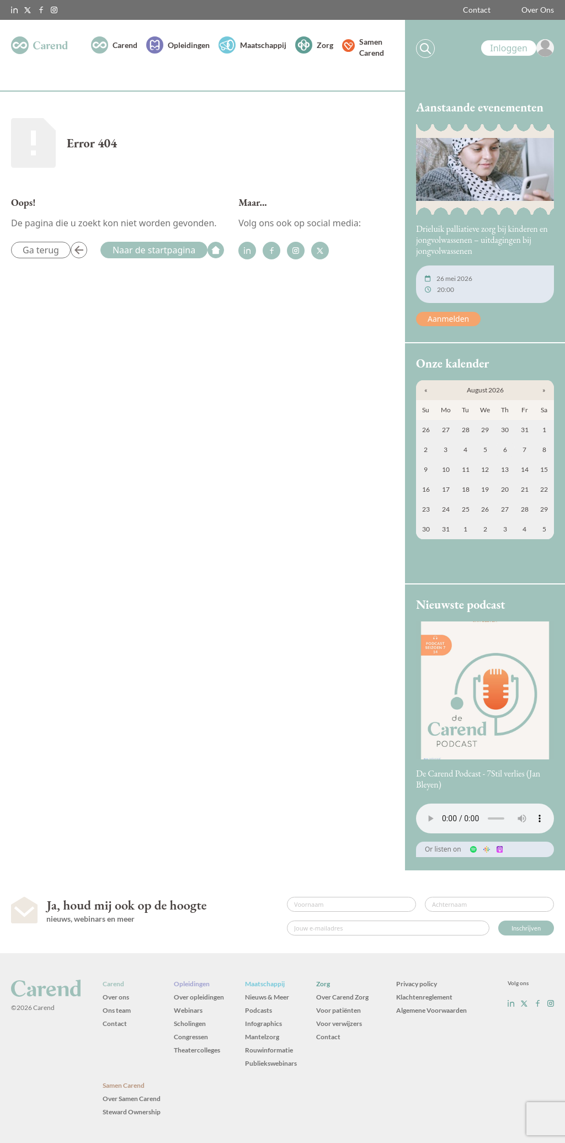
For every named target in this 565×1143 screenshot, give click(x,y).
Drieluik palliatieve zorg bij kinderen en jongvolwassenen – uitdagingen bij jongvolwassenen (482, 240)
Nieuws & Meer (267, 997)
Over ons (116, 997)
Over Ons (537, 9)
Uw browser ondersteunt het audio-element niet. (485, 818)
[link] (517, 48)
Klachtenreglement (424, 997)
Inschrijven (526, 928)
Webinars (188, 1010)
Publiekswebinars (271, 1063)
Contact (477, 9)
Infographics (263, 1023)
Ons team (117, 1010)
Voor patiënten (338, 1010)
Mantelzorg (262, 1037)
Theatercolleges (197, 1050)
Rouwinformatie (269, 1050)
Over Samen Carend (132, 1098)
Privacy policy (416, 984)
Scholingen (190, 1023)
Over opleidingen (199, 997)
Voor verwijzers (339, 1023)
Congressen (191, 1037)
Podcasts (258, 1010)
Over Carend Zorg (342, 997)
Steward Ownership (132, 1112)
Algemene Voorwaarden (431, 1010)
